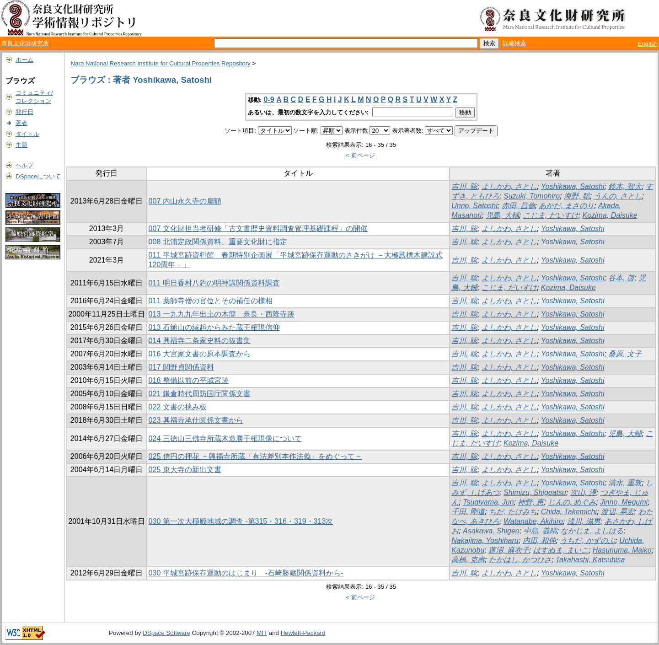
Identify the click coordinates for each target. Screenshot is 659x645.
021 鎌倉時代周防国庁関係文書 (200, 394)
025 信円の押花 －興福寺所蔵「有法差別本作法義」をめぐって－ (256, 456)
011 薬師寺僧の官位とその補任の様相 (211, 301)
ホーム (24, 59)
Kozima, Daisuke (609, 215)
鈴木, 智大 (625, 186)
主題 (21, 144)
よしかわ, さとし (509, 186)
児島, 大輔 (502, 215)
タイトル (27, 133)
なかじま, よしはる (592, 531)
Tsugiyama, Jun (488, 502)
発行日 (24, 111)
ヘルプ (24, 165)
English (648, 43)
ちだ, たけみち (513, 512)
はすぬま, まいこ (561, 550)
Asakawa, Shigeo (491, 531)
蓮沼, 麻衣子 (508, 550)
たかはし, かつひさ (520, 560)
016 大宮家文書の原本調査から (200, 354)
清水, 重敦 (625, 483)
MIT (262, 632)
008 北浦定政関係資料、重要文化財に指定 (218, 242)
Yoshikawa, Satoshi (573, 186)
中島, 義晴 (540, 531)
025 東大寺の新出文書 (185, 469)
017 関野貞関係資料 (181, 367)
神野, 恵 (531, 502)
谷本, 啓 (621, 278)
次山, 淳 (583, 492)
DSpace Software (166, 632)
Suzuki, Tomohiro (532, 196)
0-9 (269, 99)
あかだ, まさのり (566, 206)
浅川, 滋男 (583, 521)
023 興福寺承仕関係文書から (196, 420)
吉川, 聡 (464, 186)
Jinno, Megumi (624, 502)
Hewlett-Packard (303, 632)
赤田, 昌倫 (518, 206)
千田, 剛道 (468, 512)
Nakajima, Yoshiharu (484, 540)
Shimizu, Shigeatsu (535, 492)
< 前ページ (360, 155)
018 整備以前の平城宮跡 (189, 380)
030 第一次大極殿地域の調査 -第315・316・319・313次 (241, 521)
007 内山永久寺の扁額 (185, 201)
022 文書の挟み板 (178, 407)
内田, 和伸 (539, 540)
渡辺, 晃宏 (617, 512)
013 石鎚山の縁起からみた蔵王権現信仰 (214, 327)
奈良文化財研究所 (25, 43)
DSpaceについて (38, 176)
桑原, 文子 (625, 354)
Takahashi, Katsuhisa (590, 560)
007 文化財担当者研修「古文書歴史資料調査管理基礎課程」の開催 (258, 228)
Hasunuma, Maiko (622, 550)
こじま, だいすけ (551, 215)
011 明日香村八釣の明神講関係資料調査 (214, 283)
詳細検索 (514, 43)
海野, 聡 (577, 196)
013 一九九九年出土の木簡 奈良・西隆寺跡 (222, 314)
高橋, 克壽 (468, 560)
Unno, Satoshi (474, 206)
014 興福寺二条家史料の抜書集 (200, 340)
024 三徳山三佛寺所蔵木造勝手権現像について (225, 438)
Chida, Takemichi (569, 512)
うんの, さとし (618, 196)
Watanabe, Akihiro (533, 521)
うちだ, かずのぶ (587, 540)
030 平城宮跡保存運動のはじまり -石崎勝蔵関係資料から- (246, 573)
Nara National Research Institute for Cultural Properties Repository (160, 63)
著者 (21, 122)
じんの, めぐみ (572, 502)
